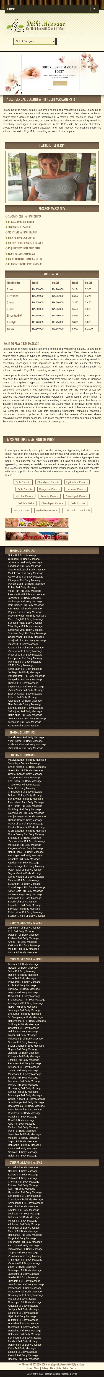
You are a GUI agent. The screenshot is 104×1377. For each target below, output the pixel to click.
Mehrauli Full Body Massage (24, 880)
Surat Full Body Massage (22, 978)
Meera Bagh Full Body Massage (25, 619)
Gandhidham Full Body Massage (26, 1284)
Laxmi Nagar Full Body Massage (26, 813)
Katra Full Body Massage (22, 1348)
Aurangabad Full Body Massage (25, 1003)
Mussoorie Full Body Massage (24, 1074)
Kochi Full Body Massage (22, 985)
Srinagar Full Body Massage (23, 1067)
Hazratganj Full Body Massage (25, 1088)
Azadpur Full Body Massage (23, 862)
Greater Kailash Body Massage (25, 774)
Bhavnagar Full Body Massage (25, 1095)
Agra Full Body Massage (21, 1123)
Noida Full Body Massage (22, 555)
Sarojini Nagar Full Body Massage (27, 816)
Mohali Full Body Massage (22, 1220)
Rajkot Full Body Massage (22, 1006)
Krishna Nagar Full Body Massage (27, 830)
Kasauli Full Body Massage (23, 1355)
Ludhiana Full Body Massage (24, 1213)
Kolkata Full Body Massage (23, 1174)
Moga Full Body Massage (22, 1238)
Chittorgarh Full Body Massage (25, 1259)
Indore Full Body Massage (22, 1148)
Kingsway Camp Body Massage (25, 848)
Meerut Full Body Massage (23, 1231)
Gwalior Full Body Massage (23, 1277)
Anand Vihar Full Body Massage (26, 647)
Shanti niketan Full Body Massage (27, 766)
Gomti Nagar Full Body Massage (26, 1102)
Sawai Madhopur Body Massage (26, 1045)
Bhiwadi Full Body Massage (23, 964)
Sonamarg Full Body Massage (24, 1337)
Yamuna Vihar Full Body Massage (26, 841)
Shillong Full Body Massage (23, 1024)
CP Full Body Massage (20, 665)
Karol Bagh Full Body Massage (25, 668)
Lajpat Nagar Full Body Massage (26, 686)
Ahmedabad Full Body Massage (25, 1203)
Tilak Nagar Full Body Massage (25, 626)
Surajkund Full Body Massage (24, 722)
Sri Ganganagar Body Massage (25, 1017)
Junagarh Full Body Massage (24, 1281)
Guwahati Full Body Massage (24, 996)
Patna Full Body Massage (22, 1298)
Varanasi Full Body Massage (24, 1227)
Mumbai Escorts (24, 496)
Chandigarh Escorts (48, 482)
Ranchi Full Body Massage (23, 1206)
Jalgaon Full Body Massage (23, 1052)
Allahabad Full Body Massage (24, 1224)
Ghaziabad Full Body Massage (25, 562)
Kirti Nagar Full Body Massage (25, 608)
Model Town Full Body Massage (25, 573)
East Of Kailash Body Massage (25, 693)
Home (11, 9)
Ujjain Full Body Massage (22, 1316)
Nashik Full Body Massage (23, 1171)
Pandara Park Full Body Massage (26, 675)
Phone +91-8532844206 (32, 1364)
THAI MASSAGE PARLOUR (18, 227)
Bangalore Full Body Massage (24, 1195)
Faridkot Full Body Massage (23, 1341)
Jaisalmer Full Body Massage (24, 927)
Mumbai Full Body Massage (23, 1137)
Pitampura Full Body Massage (24, 580)
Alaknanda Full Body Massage (25, 700)
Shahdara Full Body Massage (24, 837)
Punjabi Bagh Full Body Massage (26, 583)
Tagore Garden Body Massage (25, 873)
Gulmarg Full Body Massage (24, 1327)
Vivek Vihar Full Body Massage (25, 651)
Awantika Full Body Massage (24, 859)
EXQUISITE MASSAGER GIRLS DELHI (22, 248)
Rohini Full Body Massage (22, 587)
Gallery (45, 1368)
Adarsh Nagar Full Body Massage (26, 866)
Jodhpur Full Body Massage (23, 1309)
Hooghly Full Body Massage (23, 1359)
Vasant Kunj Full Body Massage (25, 748)
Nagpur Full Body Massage (23, 992)
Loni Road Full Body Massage (24, 898)
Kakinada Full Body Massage (24, 945)
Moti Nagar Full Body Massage (25, 601)
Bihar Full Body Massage (22, 1266)
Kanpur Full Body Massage (23, 1091)
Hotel (52, 1368)
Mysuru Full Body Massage (23, 1084)
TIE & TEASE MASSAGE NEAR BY (21, 232)
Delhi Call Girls (26, 503)
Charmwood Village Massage (24, 784)
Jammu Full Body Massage (23, 1070)
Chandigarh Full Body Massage (25, 1199)
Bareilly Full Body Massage (23, 1077)
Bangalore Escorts (49, 489)
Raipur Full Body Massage (22, 1155)
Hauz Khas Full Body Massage (25, 714)
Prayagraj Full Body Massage (24, 981)
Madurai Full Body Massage (23, 948)
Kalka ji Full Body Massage (23, 697)
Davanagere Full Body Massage (25, 1295)
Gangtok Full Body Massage (23, 1028)
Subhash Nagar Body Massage (25, 622)
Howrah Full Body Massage (23, 1323)
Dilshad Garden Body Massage (25, 820)
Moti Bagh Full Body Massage (24, 809)
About (37, 1368)
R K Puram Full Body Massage (25, 805)
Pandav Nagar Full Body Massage (27, 827)
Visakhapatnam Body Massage (25, 1256)
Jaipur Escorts (21, 510)
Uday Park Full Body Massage (24, 869)
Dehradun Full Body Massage (24, 1145)
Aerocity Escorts (50, 496)
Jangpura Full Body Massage (24, 777)
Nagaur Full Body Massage (23, 1049)
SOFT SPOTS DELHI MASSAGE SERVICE (24, 243)
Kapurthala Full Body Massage (25, 1242)
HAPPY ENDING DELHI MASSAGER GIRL (24, 259)
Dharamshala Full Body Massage (26, 1106)
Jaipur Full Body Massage (22, 1141)
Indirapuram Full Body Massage (25, 658)
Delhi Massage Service (66, 1374)
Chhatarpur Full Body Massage (25, 791)
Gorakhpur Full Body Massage (25, 1302)
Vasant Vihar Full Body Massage (26, 690)
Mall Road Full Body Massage (24, 844)
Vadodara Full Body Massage (24, 1263)
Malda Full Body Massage (22, 952)
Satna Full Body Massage (22, 971)
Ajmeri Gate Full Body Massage (25, 891)
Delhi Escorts (22, 482)
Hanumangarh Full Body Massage (27, 1020)
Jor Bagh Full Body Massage (24, 672)
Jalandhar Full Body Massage (24, 1134)
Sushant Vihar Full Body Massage (27, 915)
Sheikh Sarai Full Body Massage (26, 737)
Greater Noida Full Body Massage (27, 569)
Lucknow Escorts (76, 489)
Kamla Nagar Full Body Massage (26, 876)
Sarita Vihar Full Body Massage (25, 798)
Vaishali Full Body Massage (23, 644)
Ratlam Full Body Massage (23, 974)
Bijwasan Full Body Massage (24, 908)
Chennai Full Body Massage (23, 1181)
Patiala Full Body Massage (23, 1178)
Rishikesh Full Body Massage (24, 1113)
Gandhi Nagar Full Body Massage (26, 1098)
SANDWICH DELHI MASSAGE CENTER (23, 216)
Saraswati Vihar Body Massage (25, 629)
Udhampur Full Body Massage (24, 1344)
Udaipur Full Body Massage (23, 934)
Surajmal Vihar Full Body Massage (27, 640)
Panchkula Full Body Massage (24, 1109)
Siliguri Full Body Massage (22, 1351)
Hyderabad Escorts (77, 482)
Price (65, 1368)
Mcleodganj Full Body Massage (25, 1038)
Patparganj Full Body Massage (25, 855)
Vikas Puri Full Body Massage (24, 590)
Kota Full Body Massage (21, 931)
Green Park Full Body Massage (25, 770)
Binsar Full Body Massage (22, 1035)
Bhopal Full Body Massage (23, 1167)
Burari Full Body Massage (22, 901)
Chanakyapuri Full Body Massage (26, 887)
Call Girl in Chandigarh (77, 510)
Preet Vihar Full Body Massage (25, 654)
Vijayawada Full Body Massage (25, 1249)
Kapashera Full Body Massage (25, 905)
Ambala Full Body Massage (23, 1305)
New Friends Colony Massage (24, 704)
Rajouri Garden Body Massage (25, 612)
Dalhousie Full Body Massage (24, 1334)
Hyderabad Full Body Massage (25, 1192)
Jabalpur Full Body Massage (24, 1273)
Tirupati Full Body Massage (23, 1252)
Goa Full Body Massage (21, 1120)
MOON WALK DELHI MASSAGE (20, 253)
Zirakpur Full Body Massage (23, 1059)
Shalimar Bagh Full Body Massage (27, 633)
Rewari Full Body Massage (23, 967)
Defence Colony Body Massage (25, 795)
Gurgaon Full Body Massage (24, 559)
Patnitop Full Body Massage (23, 1185)
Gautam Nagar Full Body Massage (27, 718)
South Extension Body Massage (25, 707)
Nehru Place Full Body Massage (26, 852)
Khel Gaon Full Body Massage (25, 781)
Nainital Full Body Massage (23, 1031)
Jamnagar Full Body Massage (24, 1010)
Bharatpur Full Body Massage (24, 1013)
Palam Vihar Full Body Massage (25, 912)
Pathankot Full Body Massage (24, 1063)
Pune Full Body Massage (22, 1130)
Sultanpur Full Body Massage (24, 883)
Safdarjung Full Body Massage (25, 711)
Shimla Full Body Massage (23, 1152)
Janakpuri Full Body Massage (24, 597)
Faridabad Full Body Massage (24, 566)
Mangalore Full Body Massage (25, 1291)
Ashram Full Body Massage (23, 725)
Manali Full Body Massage (22, 1116)
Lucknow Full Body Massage (24, 989)
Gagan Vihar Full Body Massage (26, 636)
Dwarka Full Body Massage (23, 683)
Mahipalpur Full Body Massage (25, 679)
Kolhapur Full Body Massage (24, 1056)
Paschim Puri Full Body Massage (26, 594)
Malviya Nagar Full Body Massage (27, 759)
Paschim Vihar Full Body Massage (27, 615)
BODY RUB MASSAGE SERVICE (20, 237)
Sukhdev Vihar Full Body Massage (27, 744)
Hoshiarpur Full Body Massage (25, 1234)
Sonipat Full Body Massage (23, 1042)
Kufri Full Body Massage (21, 1188)
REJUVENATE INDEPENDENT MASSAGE (23, 264)
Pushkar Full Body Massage (23, 938)
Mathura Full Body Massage (23, 1127)
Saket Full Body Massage (22, 788)
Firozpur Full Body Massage (23, 1245)
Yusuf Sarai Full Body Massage (25, 741)
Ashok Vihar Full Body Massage (25, 576)
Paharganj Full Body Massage (24, 661)
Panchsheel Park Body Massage (26, 802)
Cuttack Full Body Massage (23, 1320)
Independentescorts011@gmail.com (66, 1364)
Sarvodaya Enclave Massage (24, 763)
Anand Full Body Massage (22, 941)
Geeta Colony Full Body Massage (26, 834)
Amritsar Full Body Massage (23, 1210)
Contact (73, 1368)
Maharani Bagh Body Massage (25, 894)
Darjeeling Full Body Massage (24, 1330)
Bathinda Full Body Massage (24, 1217)
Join (59, 1368)
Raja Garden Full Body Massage (26, 605)
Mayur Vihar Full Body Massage (25, 823)
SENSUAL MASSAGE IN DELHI (19, 222)
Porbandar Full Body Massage (24, 1288)
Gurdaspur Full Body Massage (25, 1270)
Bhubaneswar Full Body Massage (26, 999)
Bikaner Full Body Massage (23, 1312)
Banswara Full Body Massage (24, 1081)
